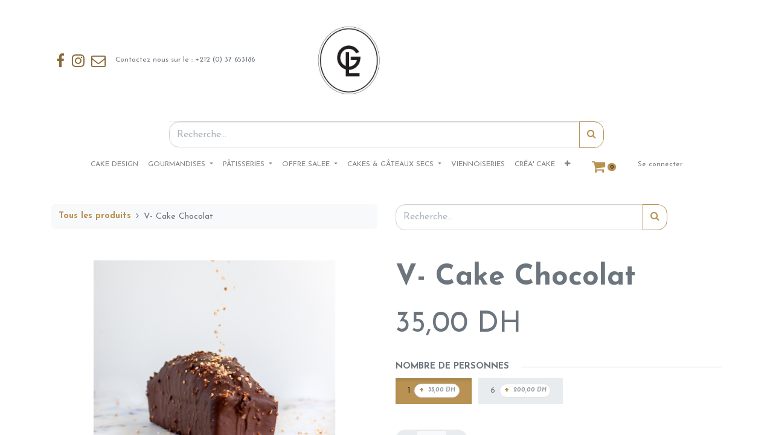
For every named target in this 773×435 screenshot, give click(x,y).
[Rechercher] (591, 134)
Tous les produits (95, 216)
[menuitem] (114, 164)
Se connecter (660, 164)
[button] (567, 164)
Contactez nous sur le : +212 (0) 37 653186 (155, 60)
